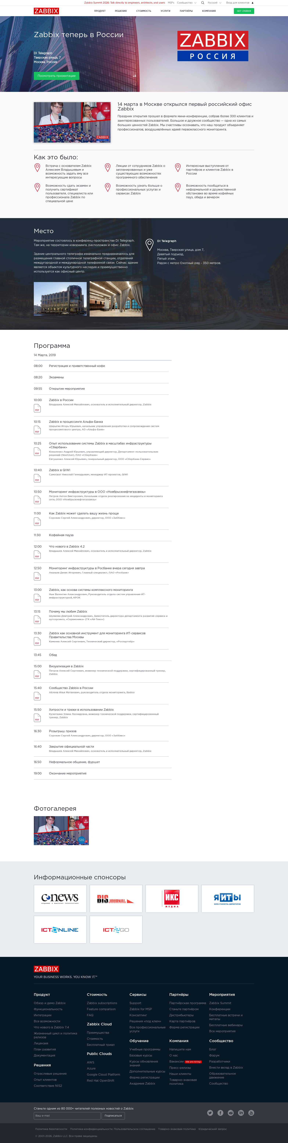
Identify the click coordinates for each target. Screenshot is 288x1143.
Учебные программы (144, 1049)
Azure (91, 1068)
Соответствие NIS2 (48, 1086)
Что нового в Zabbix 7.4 (51, 1027)
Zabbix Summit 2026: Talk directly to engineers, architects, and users (124, 3)
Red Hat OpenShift (100, 1080)
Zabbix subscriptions (102, 1003)
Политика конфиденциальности (91, 1129)
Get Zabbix (244, 11)
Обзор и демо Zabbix (50, 1003)
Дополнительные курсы (147, 1071)
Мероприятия (222, 995)
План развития (45, 1049)
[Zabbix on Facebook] (220, 1113)
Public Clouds (99, 1054)
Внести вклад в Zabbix (226, 1067)
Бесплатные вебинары (226, 1025)
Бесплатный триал (101, 1045)
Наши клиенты (180, 1074)
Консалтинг (138, 1015)
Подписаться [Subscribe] (113, 1116)
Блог (212, 1049)
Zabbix (46, 11)
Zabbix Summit (220, 1003)
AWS (90, 1062)
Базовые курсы (140, 1055)
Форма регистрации (184, 1027)
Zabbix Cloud (99, 1024)
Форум (214, 1055)
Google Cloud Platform (103, 1074)
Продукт (42, 995)
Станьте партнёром (184, 1009)
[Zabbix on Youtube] (251, 1113)
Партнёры (178, 995)
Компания (178, 1041)
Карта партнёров (182, 1021)
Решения (42, 1065)
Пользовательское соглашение (134, 1129)
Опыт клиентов (45, 1080)
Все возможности (47, 1021)
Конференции (219, 1009)
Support (135, 1003)
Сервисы (137, 995)
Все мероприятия (222, 1031)
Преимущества (98, 1032)
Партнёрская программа (187, 1003)
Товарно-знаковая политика (177, 1129)
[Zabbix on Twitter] (210, 1113)
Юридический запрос (213, 1129)
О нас (173, 1055)
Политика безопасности (51, 1129)
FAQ (90, 1015)
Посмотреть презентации (56, 76)
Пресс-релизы (180, 1068)
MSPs (171, 3)
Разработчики (219, 1061)
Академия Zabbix (142, 1083)
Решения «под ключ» (145, 1021)
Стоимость (97, 995)
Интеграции (42, 1015)
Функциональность (48, 1009)
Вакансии (185, 1061)
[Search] (202, 2)
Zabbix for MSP (140, 1009)
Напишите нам (180, 1049)
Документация (44, 1055)
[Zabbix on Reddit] (231, 1113)
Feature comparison (101, 1009)
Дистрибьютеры (181, 1015)
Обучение (139, 1041)
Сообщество (184, 3)
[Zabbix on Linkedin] (241, 1113)
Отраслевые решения (50, 1073)
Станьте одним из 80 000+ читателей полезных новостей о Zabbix (84, 1108)
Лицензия (41, 1043)
